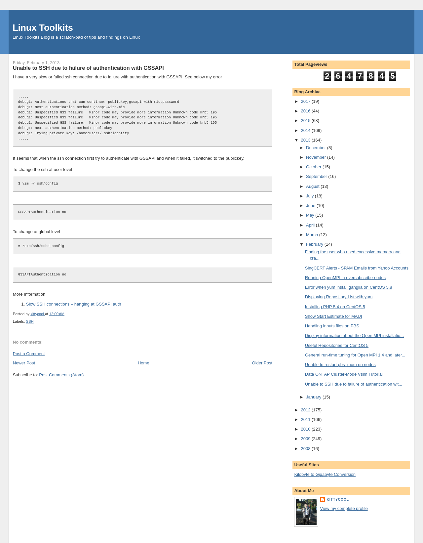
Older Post (262, 362)
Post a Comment (29, 353)
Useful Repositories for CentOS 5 (336, 345)
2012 (306, 409)
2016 (306, 110)
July (310, 195)
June (311, 205)
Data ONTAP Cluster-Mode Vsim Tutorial (344, 374)
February (315, 244)
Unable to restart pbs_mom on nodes (340, 364)
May (310, 215)
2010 (306, 429)
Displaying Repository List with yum (338, 296)
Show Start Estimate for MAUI (333, 316)
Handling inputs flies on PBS (332, 325)
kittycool (338, 499)
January (314, 397)
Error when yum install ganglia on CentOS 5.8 (348, 287)
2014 (306, 130)
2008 (306, 448)
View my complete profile (343, 508)
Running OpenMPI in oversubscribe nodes (345, 277)
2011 (306, 419)
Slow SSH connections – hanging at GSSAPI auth (73, 304)
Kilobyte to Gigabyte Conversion (325, 474)
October (314, 166)
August (313, 186)
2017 (306, 101)
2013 (306, 140)
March (312, 234)
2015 (306, 120)
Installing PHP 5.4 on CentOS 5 (335, 306)
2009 (306, 438)
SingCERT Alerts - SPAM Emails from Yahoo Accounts (356, 268)
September (317, 176)
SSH (29, 321)
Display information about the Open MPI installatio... (354, 335)
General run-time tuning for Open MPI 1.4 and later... (355, 355)
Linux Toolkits (43, 27)
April (311, 225)
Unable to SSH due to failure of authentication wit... (353, 384)
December (316, 147)
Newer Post (24, 362)
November (316, 157)
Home (143, 362)
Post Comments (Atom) (61, 374)
